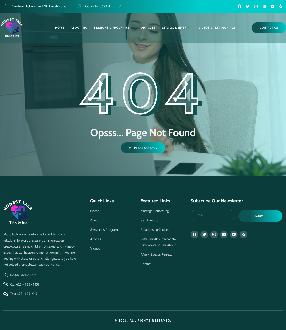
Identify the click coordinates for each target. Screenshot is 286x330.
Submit (260, 216)
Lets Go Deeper (176, 27)
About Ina (79, 27)
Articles (148, 27)
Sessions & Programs (113, 27)
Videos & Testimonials (216, 27)
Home (59, 27)
